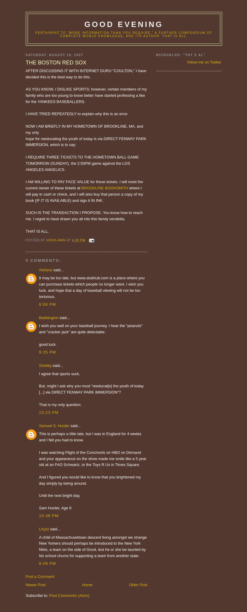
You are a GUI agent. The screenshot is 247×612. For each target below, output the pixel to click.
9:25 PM (47, 352)
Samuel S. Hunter (54, 426)
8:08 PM (47, 304)
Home (87, 585)
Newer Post (36, 585)
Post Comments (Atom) (69, 595)
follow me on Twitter (204, 62)
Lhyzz (44, 529)
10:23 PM (49, 412)
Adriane (45, 270)
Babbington (49, 317)
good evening (123, 24)
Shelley (45, 365)
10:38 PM (49, 515)
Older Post (138, 585)
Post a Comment (40, 576)
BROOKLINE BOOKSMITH (104, 188)
